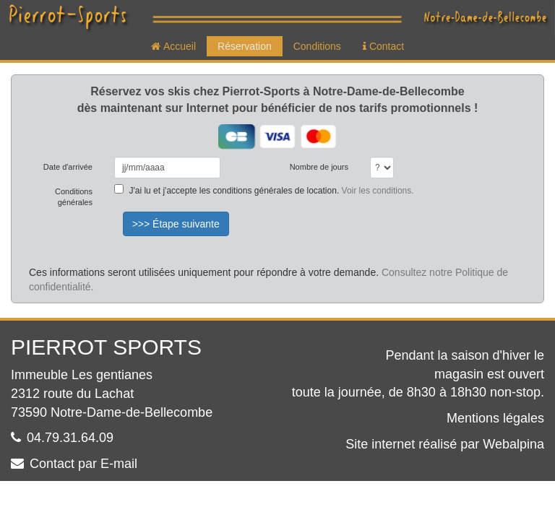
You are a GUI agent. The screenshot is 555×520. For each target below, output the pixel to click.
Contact (383, 46)
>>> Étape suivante (176, 224)
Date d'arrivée (67, 166)
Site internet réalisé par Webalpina (444, 444)
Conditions (317, 46)
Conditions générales (73, 197)
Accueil (173, 46)
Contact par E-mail (83, 463)
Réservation (245, 46)
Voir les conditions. (378, 191)
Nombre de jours (319, 166)
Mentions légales (495, 418)
